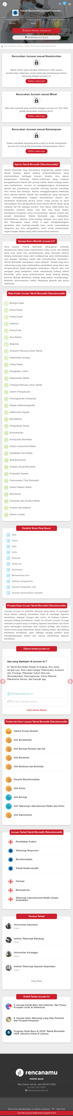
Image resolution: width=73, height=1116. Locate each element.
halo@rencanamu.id (36, 1091)
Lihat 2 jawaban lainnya (23, 702)
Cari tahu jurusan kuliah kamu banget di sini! (37, 1113)
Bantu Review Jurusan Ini (36, 30)
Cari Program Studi (13, 46)
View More (36, 981)
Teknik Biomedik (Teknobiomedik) (40, 46)
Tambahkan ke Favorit (36, 37)
